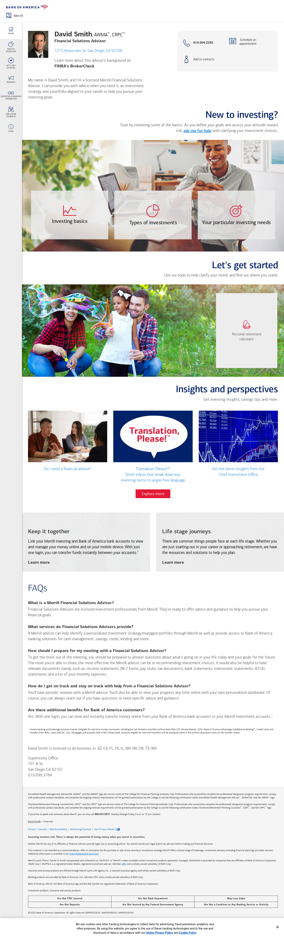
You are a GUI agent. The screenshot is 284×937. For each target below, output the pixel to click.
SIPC (124, 864)
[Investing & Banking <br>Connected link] (11, 96)
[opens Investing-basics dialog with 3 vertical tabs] (69, 215)
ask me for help (197, 131)
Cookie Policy (188, 932)
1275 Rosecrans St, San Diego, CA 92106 (88, 51)
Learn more (39, 563)
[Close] (277, 927)
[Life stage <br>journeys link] (11, 112)
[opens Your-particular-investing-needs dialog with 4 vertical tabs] (236, 215)
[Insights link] (11, 79)
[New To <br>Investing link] (11, 47)
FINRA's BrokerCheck (74, 66)
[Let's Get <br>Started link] (11, 63)
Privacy (31, 829)
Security (42, 829)
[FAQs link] (11, 128)
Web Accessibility (58, 829)
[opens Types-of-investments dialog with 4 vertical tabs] (152, 215)
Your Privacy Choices (104, 829)
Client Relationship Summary (83, 854)
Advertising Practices (80, 829)
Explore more (153, 493)
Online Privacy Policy (159, 932)
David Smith (34, 821)
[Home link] (11, 31)
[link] (246, 331)
